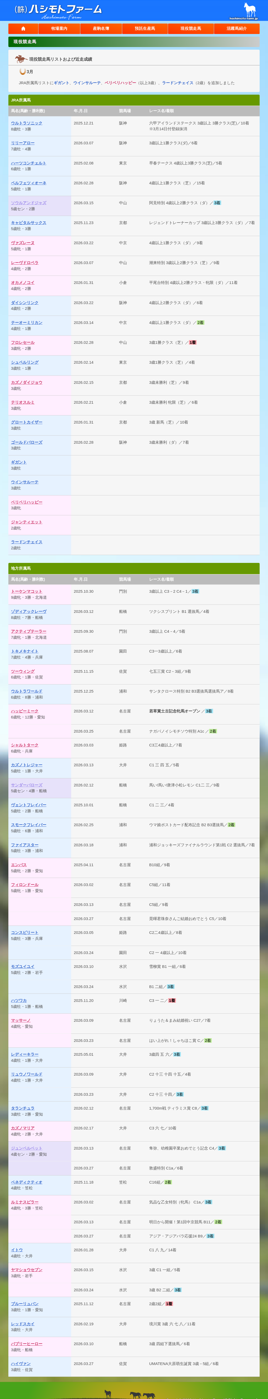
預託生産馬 (143, 28)
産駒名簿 (99, 28)
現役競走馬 (190, 28)
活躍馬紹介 (236, 28)
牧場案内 (57, 28)
